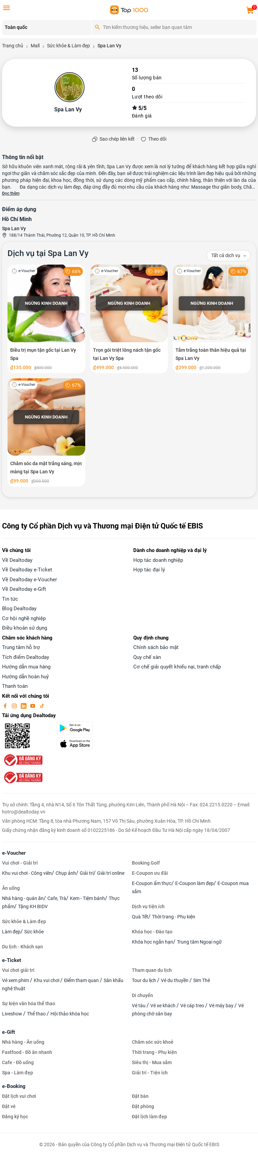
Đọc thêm (10, 193)
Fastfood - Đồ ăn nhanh (27, 1052)
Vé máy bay (221, 1005)
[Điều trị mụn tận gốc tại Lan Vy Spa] (46, 319)
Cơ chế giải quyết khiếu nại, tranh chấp (177, 667)
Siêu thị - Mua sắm (152, 1062)
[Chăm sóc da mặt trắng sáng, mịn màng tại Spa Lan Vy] (46, 432)
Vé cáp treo (192, 1005)
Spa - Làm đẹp (17, 1072)
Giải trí (86, 873)
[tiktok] (42, 705)
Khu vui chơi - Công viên (27, 873)
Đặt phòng (143, 1106)
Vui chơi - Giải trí (20, 863)
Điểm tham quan (82, 980)
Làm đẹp (11, 931)
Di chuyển (142, 995)
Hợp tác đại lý (149, 570)
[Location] (46, 27)
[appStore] (91, 744)
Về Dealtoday (17, 560)
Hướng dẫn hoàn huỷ (25, 677)
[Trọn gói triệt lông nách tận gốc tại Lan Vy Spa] (129, 319)
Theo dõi (157, 139)
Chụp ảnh (66, 873)
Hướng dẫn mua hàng (26, 667)
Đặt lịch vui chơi (19, 1096)
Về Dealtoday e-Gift (24, 589)
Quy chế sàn (147, 657)
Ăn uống (11, 888)
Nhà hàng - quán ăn (23, 898)
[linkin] (24, 705)
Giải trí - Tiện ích (150, 1072)
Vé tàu (139, 1005)
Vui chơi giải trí (18, 970)
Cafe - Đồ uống (18, 1062)
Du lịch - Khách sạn (22, 946)
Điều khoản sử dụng (24, 628)
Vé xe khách (163, 1005)
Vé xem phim (16, 980)
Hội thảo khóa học (69, 1013)
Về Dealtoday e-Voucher (29, 579)
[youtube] (33, 705)
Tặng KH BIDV (33, 906)
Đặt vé (9, 1106)
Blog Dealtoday (19, 608)
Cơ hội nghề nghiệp (24, 618)
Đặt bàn (140, 1096)
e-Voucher (14, 853)
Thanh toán (15, 686)
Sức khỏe (34, 931)
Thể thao (37, 1013)
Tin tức (10, 599)
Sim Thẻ (201, 980)
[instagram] (15, 705)
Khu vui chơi (47, 980)
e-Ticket (11, 960)
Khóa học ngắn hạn (152, 942)
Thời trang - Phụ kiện (173, 916)
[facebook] (6, 705)
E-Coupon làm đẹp (194, 883)
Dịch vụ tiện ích (148, 906)
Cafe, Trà (56, 898)
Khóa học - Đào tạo (152, 931)
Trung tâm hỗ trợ (21, 647)
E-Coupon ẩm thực (151, 883)
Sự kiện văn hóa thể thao (28, 1003)
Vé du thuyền (175, 980)
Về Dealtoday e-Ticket (27, 570)
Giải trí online (110, 873)
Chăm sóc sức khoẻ (152, 1042)
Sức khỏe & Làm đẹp (24, 921)
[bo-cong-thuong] (22, 760)
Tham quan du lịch (152, 970)
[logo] (129, 9)
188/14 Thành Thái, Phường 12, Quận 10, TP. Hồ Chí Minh (62, 235)
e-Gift (8, 1032)
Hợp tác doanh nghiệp (158, 560)
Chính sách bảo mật (156, 647)
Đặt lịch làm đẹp (149, 1116)
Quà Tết (140, 916)
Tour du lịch (144, 980)
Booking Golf (146, 863)
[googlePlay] (91, 728)
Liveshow (12, 1013)
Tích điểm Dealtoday (25, 657)
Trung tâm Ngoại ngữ (199, 942)
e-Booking (14, 1086)
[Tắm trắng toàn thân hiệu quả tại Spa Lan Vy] (212, 319)
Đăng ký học (15, 1116)
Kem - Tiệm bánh (87, 898)
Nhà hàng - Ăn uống (23, 1042)
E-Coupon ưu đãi (150, 873)
